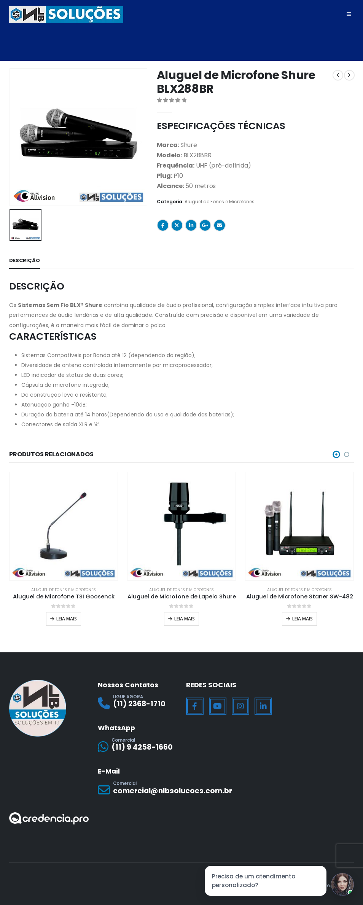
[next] (349, 75)
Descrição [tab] (24, 259)
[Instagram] (240, 703)
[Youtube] (217, 703)
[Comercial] (137, 744)
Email (219, 225)
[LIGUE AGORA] (137, 700)
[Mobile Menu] (349, 14)
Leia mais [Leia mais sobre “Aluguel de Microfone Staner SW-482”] (302, 617)
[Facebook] (195, 703)
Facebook (163, 225)
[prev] (338, 75)
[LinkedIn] (263, 703)
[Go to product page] (64, 524)
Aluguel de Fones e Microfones (220, 201)
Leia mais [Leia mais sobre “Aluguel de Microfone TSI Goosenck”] (66, 617)
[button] (336, 452)
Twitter (177, 225)
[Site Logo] (66, 14)
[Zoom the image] (49, 814)
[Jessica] (342, 884)
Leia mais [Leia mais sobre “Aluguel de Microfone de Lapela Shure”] (184, 617)
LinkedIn (191, 225)
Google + (205, 225)
